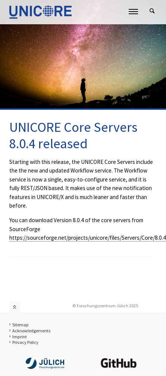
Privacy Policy (25, 342)
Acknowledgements (31, 330)
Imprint (19, 336)
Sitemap (20, 324)
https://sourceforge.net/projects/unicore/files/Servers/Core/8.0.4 (87, 237)
